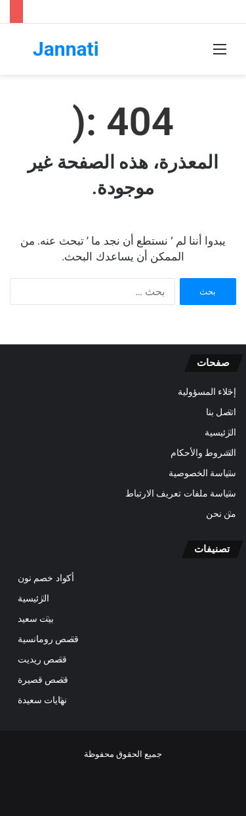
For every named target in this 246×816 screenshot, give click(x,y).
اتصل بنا (221, 412)
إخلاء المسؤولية (207, 391)
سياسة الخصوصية (202, 473)
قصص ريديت (42, 659)
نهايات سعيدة (42, 700)
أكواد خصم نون (46, 578)
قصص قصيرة (43, 679)
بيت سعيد (36, 618)
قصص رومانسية (48, 639)
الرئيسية (220, 432)
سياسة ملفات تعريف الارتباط (180, 493)
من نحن (221, 513)
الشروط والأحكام (203, 452)
